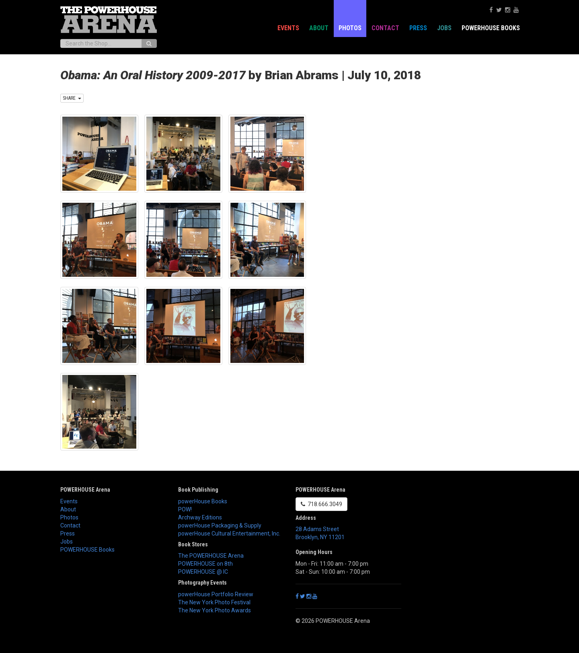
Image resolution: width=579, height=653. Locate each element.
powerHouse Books (202, 501)
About (319, 28)
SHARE (72, 98)
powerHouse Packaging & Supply (219, 525)
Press (418, 28)
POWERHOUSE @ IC (203, 572)
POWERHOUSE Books (491, 28)
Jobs (444, 28)
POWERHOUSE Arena (85, 489)
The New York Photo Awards (214, 610)
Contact (385, 28)
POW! (185, 509)
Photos (350, 28)
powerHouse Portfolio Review (215, 594)
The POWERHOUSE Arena (211, 555)
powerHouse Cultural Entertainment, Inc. (229, 533)
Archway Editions (200, 517)
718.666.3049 (321, 504)
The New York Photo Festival (214, 602)
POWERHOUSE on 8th (205, 563)
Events (288, 28)
